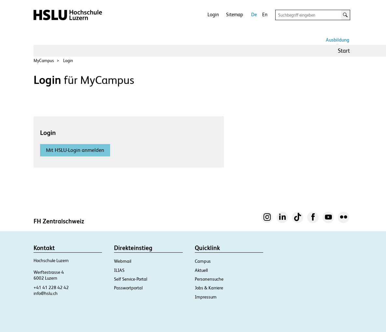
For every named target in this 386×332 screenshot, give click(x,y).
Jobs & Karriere (209, 287)
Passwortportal (128, 287)
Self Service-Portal (130, 279)
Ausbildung (337, 40)
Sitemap (234, 14)
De (254, 14)
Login (213, 14)
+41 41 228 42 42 (51, 287)
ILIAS (119, 270)
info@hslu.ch (46, 293)
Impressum (206, 296)
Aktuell (201, 270)
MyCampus (44, 60)
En (264, 14)
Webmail (122, 261)
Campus (203, 261)
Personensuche (209, 279)
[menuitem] (344, 51)
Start (344, 50)
